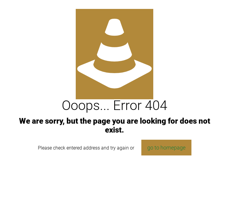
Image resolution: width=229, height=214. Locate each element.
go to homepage (166, 147)
